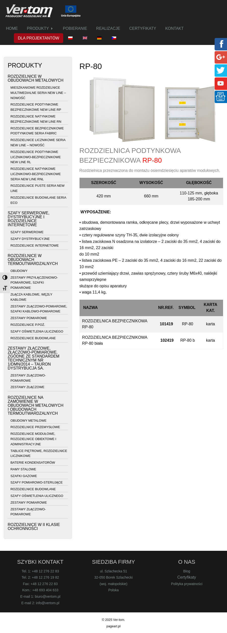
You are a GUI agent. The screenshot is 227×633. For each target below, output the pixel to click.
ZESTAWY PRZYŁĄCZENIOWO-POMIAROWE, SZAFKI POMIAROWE (34, 283)
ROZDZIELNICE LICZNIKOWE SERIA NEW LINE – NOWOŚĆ (37, 142)
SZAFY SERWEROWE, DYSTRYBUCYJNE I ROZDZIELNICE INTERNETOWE (28, 219)
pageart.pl (114, 626)
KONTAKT (174, 28)
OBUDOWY (19, 271)
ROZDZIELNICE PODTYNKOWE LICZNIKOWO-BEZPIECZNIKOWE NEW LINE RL (35, 157)
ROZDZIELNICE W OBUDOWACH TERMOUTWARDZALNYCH (33, 260)
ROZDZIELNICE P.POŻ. (27, 325)
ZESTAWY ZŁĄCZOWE (27, 387)
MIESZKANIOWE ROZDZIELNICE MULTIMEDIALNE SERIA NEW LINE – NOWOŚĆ (38, 93)
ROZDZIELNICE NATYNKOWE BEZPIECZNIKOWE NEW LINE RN (35, 118)
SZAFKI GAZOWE (23, 476)
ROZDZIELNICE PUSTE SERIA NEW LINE (37, 188)
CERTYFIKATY (142, 28)
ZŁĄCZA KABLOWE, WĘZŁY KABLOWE (31, 297)
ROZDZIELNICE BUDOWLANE (33, 338)
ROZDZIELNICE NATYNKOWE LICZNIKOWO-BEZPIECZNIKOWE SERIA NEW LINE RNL (35, 174)
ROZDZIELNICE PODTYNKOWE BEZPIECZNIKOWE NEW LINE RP (35, 107)
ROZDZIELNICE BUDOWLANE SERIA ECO (38, 200)
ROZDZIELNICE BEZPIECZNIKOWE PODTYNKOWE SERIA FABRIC (37, 130)
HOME (12, 28)
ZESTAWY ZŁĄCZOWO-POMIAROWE (28, 377)
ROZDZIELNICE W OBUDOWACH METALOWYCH (35, 78)
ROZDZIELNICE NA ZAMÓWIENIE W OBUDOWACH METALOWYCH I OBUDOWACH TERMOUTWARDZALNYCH (35, 405)
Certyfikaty (186, 577)
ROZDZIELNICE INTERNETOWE (34, 245)
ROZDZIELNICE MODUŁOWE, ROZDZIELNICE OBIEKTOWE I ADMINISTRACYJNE (33, 439)
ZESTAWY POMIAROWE (28, 318)
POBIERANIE (75, 28)
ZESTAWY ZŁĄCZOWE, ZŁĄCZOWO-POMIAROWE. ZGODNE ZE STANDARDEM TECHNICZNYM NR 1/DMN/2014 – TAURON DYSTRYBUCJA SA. (33, 358)
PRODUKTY (38, 28)
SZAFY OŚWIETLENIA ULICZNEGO (36, 331)
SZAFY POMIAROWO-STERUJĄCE (36, 482)
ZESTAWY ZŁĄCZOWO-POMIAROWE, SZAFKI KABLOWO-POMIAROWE (38, 308)
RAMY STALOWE (23, 469)
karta (210, 324)
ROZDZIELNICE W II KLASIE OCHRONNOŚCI (34, 526)
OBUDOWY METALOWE (28, 420)
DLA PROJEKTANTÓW (38, 38)
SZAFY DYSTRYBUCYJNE (30, 239)
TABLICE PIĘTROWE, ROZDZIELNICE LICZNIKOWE (38, 453)
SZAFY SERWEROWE (26, 232)
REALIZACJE (108, 28)
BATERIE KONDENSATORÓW (32, 462)
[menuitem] (12, 28)
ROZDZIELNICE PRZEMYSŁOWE (35, 427)
